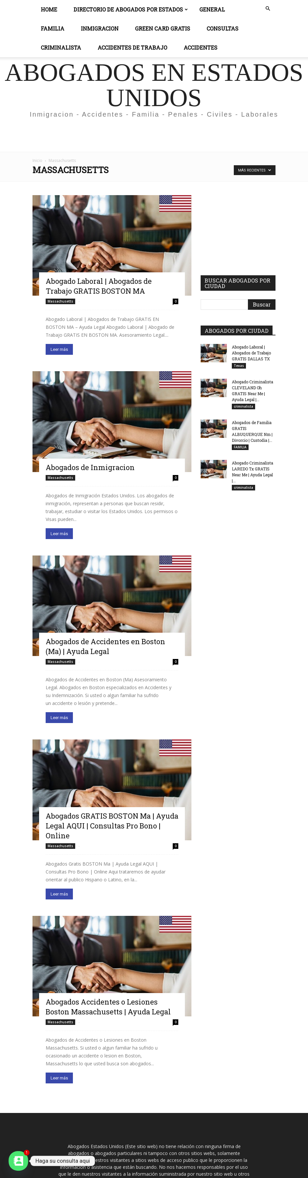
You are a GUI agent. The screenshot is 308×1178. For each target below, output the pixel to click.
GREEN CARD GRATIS (162, 28)
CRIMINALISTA (61, 47)
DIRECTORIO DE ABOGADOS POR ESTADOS (131, 9)
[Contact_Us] (18, 1161)
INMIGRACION (100, 28)
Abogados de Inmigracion (90, 467)
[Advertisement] (154, 137)
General (212, 9)
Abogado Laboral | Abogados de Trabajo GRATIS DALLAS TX (251, 352)
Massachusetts (60, 301)
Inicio (37, 160)
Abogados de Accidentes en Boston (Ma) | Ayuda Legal (105, 646)
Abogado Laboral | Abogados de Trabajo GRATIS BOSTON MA (99, 286)
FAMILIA (240, 447)
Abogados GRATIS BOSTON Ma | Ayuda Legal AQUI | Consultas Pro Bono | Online (112, 825)
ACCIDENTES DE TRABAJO (132, 47)
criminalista (243, 406)
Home (49, 9)
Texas (239, 365)
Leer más (59, 349)
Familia (52, 28)
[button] (267, 9)
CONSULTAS (222, 28)
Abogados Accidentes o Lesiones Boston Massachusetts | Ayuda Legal (108, 1006)
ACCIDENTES (200, 47)
